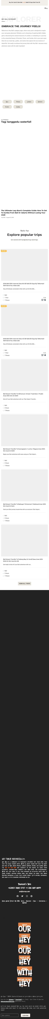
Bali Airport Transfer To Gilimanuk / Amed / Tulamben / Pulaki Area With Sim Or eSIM (23, 395)
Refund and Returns (7, 1001)
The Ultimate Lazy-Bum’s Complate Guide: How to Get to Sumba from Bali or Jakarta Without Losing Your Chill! (24, 213)
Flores (7, 107)
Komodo (40, 101)
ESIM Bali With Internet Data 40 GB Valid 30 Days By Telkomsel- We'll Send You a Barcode (23, 339)
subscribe (25, 1015)
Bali (7, 101)
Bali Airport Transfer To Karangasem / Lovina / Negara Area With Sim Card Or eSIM (24, 450)
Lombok (29, 101)
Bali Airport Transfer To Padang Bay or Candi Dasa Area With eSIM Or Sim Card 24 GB (23, 560)
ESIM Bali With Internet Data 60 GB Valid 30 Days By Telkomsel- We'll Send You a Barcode (23, 284)
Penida (18, 101)
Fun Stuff (19, 999)
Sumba (18, 107)
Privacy (11, 999)
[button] (47, 8)
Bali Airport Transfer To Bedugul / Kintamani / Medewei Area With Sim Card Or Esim (24, 505)
